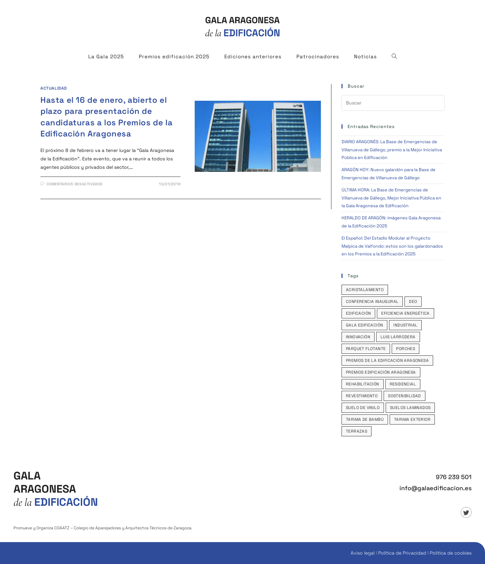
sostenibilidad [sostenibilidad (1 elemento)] (404, 396)
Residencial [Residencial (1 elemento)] (403, 384)
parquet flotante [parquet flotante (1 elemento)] (366, 348)
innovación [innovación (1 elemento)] (358, 337)
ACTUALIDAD (53, 88)
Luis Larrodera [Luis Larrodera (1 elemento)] (398, 337)
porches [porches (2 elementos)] (405, 348)
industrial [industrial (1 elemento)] (405, 325)
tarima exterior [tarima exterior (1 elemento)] (412, 419)
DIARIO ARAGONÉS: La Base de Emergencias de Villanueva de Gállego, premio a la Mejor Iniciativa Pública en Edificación (392, 149)
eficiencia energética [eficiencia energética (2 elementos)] (405, 313)
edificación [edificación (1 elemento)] (358, 313)
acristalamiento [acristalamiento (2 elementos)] (365, 289)
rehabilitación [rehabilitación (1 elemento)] (362, 384)
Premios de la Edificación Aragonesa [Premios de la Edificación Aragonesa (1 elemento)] (387, 360)
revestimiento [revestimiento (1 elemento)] (362, 396)
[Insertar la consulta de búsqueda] (393, 103)
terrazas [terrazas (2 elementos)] (356, 431)
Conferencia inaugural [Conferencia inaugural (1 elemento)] (372, 301)
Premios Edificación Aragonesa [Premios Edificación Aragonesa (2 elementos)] (381, 372)
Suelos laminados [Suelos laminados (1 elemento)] (410, 407)
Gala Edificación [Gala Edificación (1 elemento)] (364, 325)
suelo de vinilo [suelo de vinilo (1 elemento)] (363, 407)
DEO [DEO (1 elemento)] (413, 301)
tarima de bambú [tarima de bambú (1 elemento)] (365, 419)
